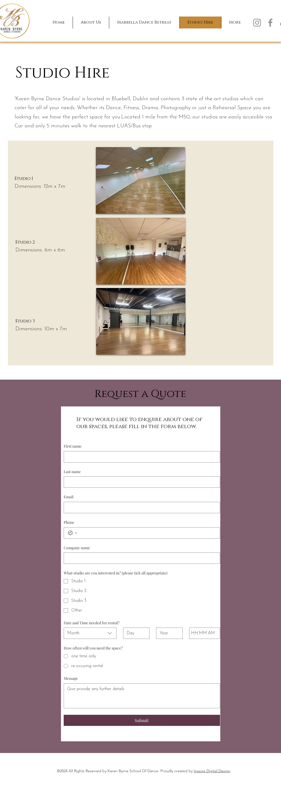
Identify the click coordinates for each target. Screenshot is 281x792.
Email (68, 496)
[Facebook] (270, 22)
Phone (69, 522)
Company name (77, 547)
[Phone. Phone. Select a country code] (72, 533)
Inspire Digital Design (212, 770)
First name (73, 446)
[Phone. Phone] (147, 533)
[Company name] (140, 558)
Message (71, 678)
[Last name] (140, 482)
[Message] (142, 696)
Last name (72, 471)
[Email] (140, 507)
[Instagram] (257, 22)
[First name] (140, 456)
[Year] (167, 633)
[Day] (134, 633)
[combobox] (90, 633)
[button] (91, 22)
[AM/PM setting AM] (212, 633)
